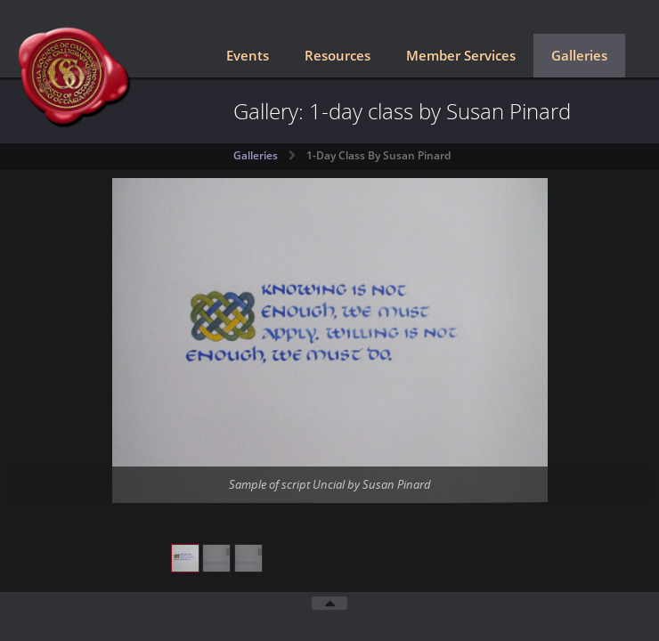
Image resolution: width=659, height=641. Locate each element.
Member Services (461, 55)
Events (247, 55)
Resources (337, 55)
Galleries (579, 55)
